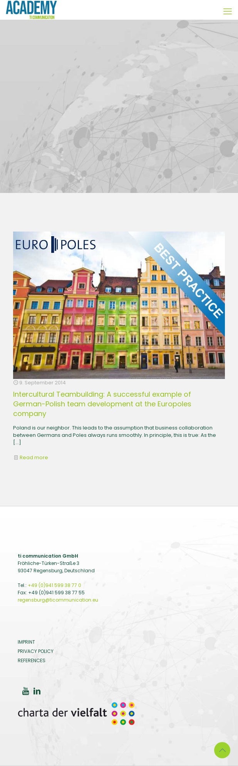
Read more (34, 457)
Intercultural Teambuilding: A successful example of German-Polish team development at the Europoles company (102, 403)
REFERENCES (31, 660)
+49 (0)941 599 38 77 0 (54, 585)
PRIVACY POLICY (36, 651)
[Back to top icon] (222, 750)
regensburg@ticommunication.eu (58, 600)
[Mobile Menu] (227, 11)
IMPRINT (26, 642)
